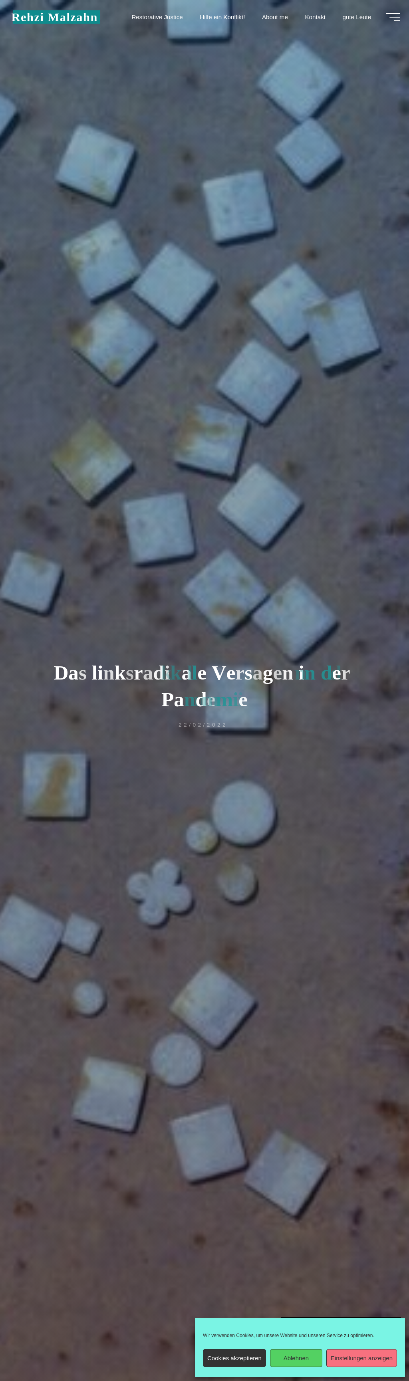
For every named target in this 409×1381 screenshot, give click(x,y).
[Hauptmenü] (390, 19)
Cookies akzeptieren (234, 1358)
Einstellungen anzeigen (362, 1358)
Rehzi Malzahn (57, 19)
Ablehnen (296, 1358)
